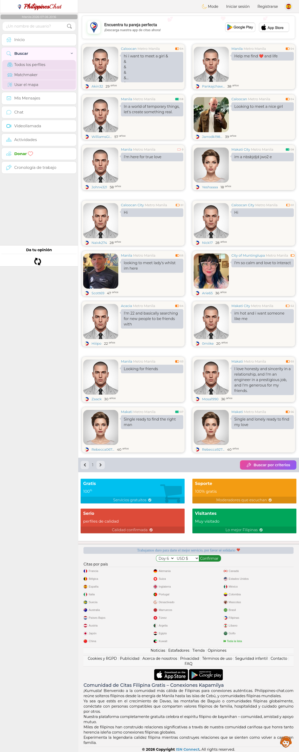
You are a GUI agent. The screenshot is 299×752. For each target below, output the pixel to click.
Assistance (286, 741)
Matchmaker (22, 74)
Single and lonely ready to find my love (261, 422)
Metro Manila (149, 48)
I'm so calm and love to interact (262, 263)
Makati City (240, 149)
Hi (126, 212)
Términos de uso (217, 658)
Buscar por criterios (268, 465)
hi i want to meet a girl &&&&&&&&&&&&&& (146, 68)
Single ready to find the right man (150, 422)
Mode (210, 6)
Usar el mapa (22, 84)
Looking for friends (141, 369)
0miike (208, 343)
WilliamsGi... (102, 137)
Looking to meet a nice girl (258, 106)
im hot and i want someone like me (259, 316)
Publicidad (129, 658)
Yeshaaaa (210, 187)
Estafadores (179, 650)
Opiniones (217, 650)
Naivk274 (99, 243)
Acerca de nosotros (159, 658)
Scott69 (98, 293)
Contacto (279, 658)
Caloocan (128, 48)
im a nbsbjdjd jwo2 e (253, 157)
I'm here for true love (142, 157)
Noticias (158, 650)
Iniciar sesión (238, 6)
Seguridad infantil (251, 658)
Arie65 (207, 293)
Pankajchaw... (213, 86)
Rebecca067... (103, 449)
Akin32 (97, 86)
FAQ (188, 663)
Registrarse (267, 6)
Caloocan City (132, 205)
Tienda (198, 650)
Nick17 (207, 243)
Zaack (97, 399)
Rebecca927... (213, 449)
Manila (237, 48)
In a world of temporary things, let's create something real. (152, 109)
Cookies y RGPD (102, 658)
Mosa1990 (210, 399)
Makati (237, 361)
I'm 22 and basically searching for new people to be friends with (151, 319)
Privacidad (189, 658)
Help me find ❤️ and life (256, 56)
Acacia (126, 306)
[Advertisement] (188, 27)
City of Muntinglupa (248, 255)
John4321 (99, 187)
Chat (39, 6)
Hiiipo (96, 343)
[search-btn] (69, 26)
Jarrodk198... (212, 137)
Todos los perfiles (26, 64)
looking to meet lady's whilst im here (150, 266)
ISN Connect (188, 749)
